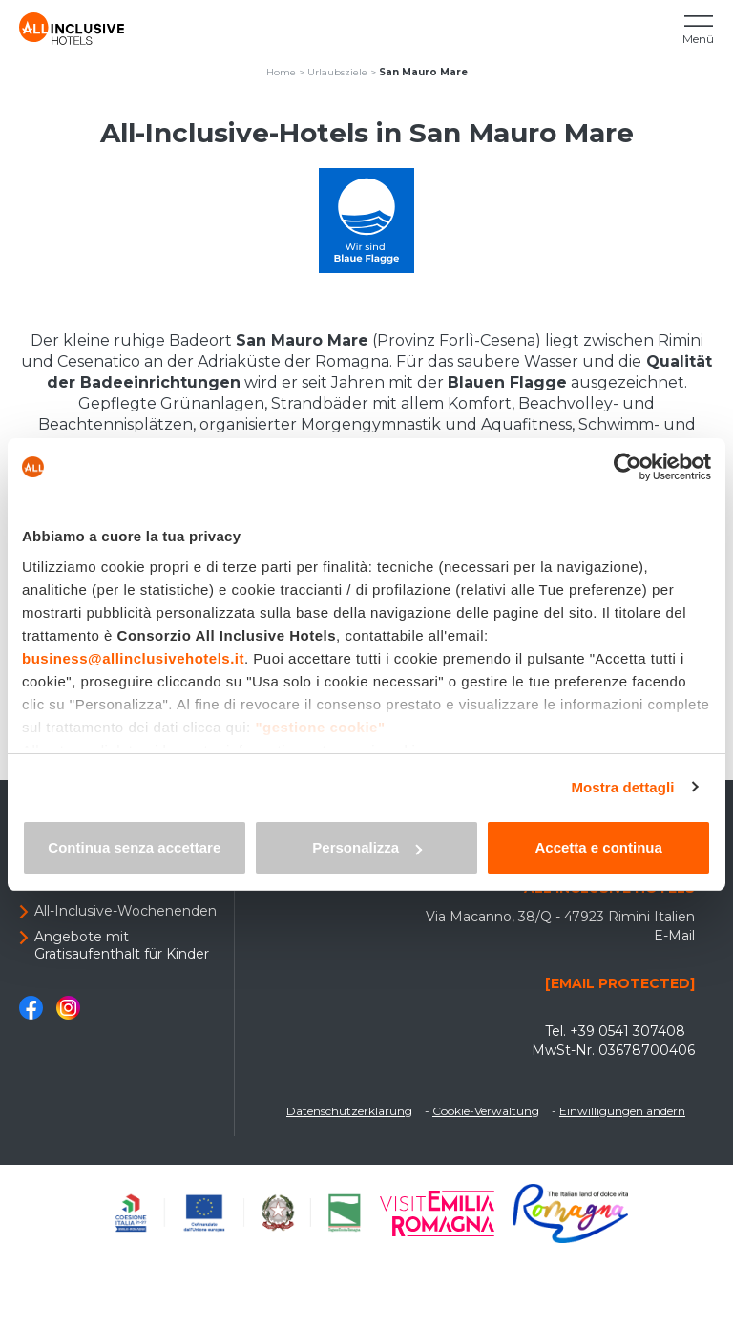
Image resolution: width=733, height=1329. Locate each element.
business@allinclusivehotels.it (133, 658)
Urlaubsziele (337, 72)
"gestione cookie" (320, 727)
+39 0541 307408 (627, 1031)
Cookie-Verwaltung (485, 1111)
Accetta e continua (597, 847)
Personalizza (367, 847)
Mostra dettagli (622, 787)
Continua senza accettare (134, 847)
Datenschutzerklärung (349, 1111)
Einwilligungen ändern (622, 1111)
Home (281, 72)
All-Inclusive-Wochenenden (125, 910)
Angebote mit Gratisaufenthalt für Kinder (121, 945)
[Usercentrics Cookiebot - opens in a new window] (627, 467)
